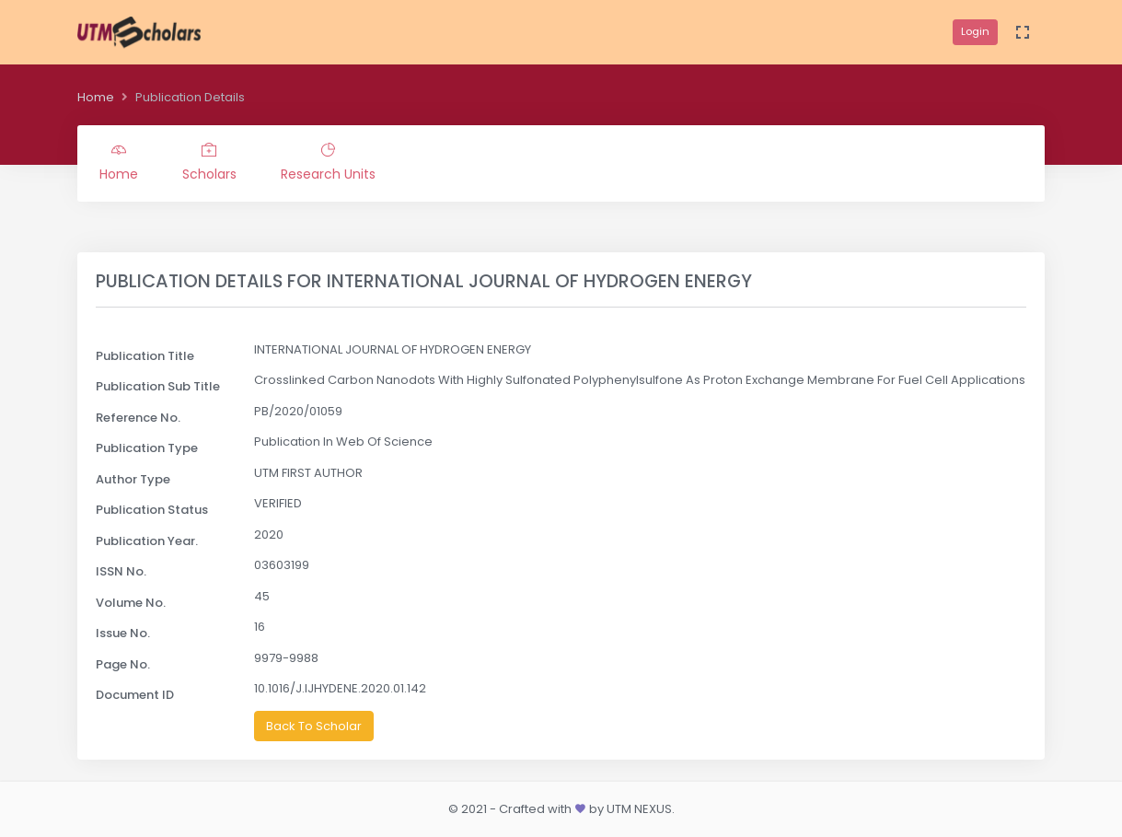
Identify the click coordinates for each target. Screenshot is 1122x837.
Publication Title (145, 356)
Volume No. (131, 602)
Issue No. (123, 633)
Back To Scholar (314, 726)
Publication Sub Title (158, 386)
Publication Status (152, 509)
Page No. (123, 664)
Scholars (209, 163)
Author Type (133, 479)
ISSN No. (121, 571)
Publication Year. (147, 541)
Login (975, 31)
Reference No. (138, 417)
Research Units (328, 163)
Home (95, 97)
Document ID (135, 694)
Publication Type (147, 448)
